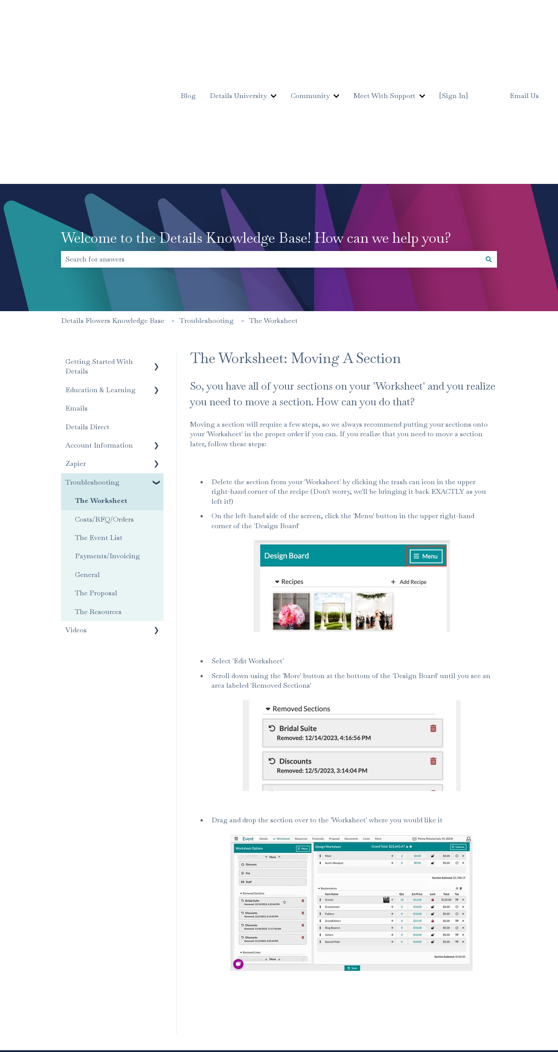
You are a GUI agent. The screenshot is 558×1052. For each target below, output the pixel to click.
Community (310, 37)
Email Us (524, 38)
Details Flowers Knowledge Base (112, 205)
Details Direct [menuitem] (87, 311)
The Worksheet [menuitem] (101, 385)
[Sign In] (453, 37)
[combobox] (270, 144)
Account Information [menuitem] (99, 329)
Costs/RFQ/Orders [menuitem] (104, 403)
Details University (238, 37)
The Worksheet (273, 205)
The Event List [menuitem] (98, 422)
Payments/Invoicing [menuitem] (107, 440)
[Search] (488, 144)
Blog (188, 37)
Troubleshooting (207, 205)
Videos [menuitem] (76, 514)
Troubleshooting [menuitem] (92, 366)
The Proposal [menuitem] (96, 477)
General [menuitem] (87, 459)
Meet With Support (384, 37)
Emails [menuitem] (76, 292)
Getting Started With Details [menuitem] (99, 250)
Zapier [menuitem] (75, 348)
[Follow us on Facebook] (483, 963)
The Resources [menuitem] (98, 496)
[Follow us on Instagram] (502, 963)
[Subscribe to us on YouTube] (521, 963)
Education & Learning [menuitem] (100, 274)
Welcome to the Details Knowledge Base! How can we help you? (256, 122)
